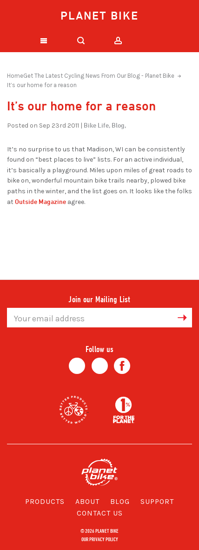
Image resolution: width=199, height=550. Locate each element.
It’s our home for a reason (42, 84)
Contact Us (100, 513)
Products (45, 501)
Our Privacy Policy (99, 539)
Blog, (119, 125)
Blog (120, 501)
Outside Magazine (40, 201)
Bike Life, (97, 125)
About (87, 501)
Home (15, 75)
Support (157, 501)
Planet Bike (99, 15)
